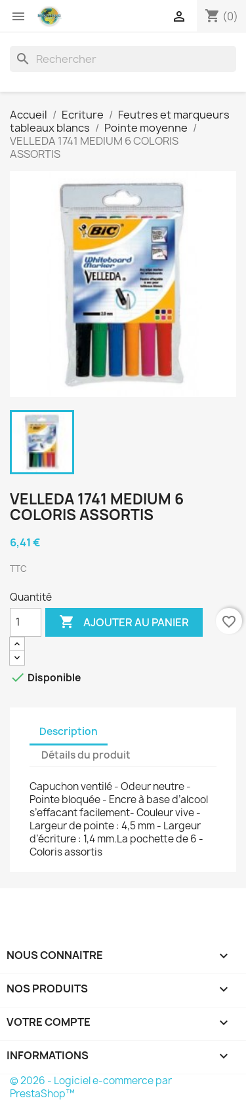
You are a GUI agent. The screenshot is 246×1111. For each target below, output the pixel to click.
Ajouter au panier (124, 622)
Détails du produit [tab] (86, 755)
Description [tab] (68, 731)
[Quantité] (25, 622)
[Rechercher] (123, 59)
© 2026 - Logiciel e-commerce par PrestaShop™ (91, 1087)
